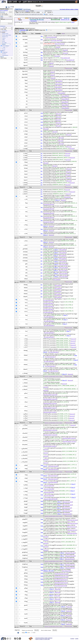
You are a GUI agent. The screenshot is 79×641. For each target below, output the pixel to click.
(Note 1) (59, 501)
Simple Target (18, 9)
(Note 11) (57, 200)
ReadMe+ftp (66, 18)
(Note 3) (52, 589)
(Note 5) (56, 249)
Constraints (24, 30)
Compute (3, 32)
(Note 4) (63, 606)
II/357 (6, 18)
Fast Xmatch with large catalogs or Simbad (69, 9)
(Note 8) (45, 352)
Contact (72, 638)
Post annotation (33, 20)
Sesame (27, 10)
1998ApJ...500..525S (48, 570)
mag (42, 465)
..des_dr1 (6, 19)
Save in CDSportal (4, 10)
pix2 (42, 113)
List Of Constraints (30, 28)
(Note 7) (65, 315)
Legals (76, 638)
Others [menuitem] (34, 1)
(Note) (73, 22)
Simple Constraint (19, 28)
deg (42, 36)
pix (41, 128)
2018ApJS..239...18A (65, 19)
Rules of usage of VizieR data (42, 639)
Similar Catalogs (55, 19)
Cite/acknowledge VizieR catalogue (43, 638)
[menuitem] (3, 1)
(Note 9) (73, 484)
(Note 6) (45, 466)
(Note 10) (64, 374)
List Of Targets (27, 9)
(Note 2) (62, 553)
